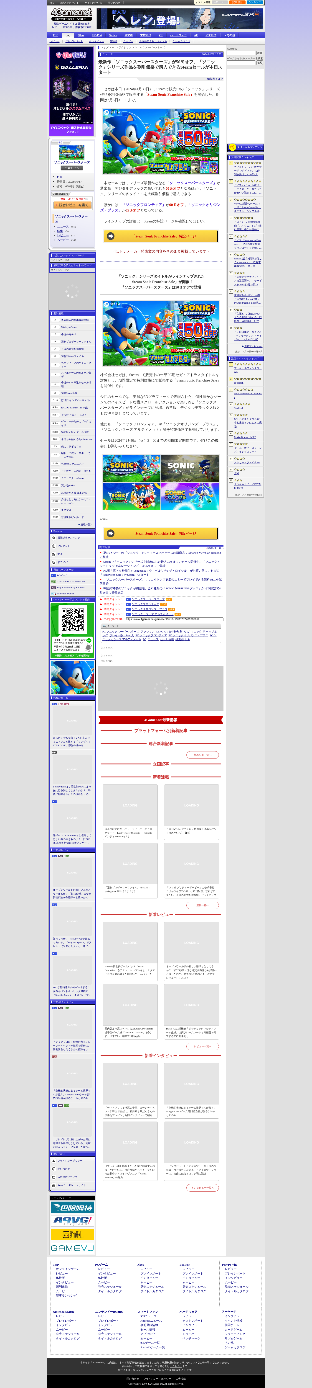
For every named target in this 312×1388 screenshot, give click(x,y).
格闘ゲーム (232, 1325)
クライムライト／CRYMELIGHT (247, 486)
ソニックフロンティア (145, 604)
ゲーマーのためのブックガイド (76, 423)
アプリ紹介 (147, 1334)
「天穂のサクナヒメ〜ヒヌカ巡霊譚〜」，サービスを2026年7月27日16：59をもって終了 (248, 281)
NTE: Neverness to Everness (248, 395)
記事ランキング (66, 1295)
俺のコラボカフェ (71, 446)
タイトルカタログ (110, 1291)
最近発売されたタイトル (153, 41)
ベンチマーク (191, 1338)
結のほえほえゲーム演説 (75, 432)
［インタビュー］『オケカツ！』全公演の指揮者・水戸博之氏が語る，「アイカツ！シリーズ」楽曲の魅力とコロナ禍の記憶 (191, 1170)
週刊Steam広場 (69, 393)
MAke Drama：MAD (245, 437)
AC (196, 35)
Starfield (238, 408)
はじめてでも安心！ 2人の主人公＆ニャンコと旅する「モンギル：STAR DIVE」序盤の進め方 (72, 741)
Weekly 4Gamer (69, 327)
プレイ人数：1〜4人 (121, 635)
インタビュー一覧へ (202, 1187)
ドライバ (63, 562)
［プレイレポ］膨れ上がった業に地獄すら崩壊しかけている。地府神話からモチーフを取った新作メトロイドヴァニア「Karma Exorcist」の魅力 (72, 1143)
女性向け (145, 35)
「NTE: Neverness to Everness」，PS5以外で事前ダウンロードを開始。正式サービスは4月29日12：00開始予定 (248, 244)
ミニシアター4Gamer (72, 478)
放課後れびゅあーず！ (73, 517)
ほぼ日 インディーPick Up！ (77, 400)
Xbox (81, 35)
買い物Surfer (68, 485)
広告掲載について (68, 1176)
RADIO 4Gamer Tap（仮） (75, 407)
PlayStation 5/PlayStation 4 (71, 587)
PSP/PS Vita (229, 1264)
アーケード (229, 1311)
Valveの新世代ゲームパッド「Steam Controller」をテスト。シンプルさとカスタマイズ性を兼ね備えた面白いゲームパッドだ (130, 970)
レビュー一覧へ (202, 1046)
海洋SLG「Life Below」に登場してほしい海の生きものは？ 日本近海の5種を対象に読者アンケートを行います (72, 839)
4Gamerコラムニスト (72, 463)
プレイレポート (74, 41)
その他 (229, 1342)
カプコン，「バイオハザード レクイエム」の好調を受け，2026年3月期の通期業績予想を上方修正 (248, 170)
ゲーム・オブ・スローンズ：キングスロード (248, 449)
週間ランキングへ (253, 346)
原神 (236, 473)
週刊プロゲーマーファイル (76, 341)
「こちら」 (176, 1366)
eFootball (239, 382)
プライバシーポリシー (70, 1160)
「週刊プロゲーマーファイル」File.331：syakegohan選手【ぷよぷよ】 (127, 889)
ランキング (255, 2)
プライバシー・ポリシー (157, 1378)
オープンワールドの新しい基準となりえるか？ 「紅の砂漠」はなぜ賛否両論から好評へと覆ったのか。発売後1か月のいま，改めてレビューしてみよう (72, 893)
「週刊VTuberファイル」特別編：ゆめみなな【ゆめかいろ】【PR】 (191, 831)
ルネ (182, 639)
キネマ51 (66, 509)
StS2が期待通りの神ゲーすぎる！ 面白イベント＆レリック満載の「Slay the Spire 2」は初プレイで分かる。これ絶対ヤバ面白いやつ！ (72, 991)
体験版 (113, 41)
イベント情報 (233, 1320)
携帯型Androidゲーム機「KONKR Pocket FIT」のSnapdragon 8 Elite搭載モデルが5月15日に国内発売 (247, 299)
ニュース (63, 226)
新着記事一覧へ (202, 754)
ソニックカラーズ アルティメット (153, 614)
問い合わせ (114, 2)
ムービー (128, 41)
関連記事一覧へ (215, 548)
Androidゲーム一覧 (152, 1347)
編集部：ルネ (215, 78)
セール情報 (167, 639)
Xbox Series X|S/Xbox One (71, 581)
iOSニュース (148, 1316)
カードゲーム (233, 1329)
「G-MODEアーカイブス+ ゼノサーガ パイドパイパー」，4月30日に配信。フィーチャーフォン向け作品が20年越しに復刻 (248, 335)
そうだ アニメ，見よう (74, 414)
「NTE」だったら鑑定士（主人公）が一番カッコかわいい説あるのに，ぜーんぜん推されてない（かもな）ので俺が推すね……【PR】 (248, 189)
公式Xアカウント (69, 2)
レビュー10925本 (62, 27)
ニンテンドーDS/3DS (109, 1311)
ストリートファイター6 (247, 462)
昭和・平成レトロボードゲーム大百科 (76, 455)
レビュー (55, 41)
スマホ (128, 35)
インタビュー (96, 41)
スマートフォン (147, 1311)
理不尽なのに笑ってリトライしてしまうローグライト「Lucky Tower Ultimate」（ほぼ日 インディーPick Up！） (130, 833)
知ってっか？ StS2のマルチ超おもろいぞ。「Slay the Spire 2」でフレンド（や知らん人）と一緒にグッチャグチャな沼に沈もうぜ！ (72, 942)
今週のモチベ (68, 334)
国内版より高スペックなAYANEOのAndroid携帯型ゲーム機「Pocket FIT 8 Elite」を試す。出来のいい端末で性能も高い (129, 1032)
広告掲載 (181, 1378)
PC (68, 35)
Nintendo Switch (65, 593)
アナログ (210, 35)
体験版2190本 (83, 27)
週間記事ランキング (69, 537)
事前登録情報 (149, 1325)
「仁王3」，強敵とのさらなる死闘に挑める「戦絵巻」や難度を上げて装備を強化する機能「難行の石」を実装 (248, 317)
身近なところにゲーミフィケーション (76, 501)
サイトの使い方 (93, 2)
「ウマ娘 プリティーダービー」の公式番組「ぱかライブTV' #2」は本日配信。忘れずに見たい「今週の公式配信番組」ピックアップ (191, 891)
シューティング (235, 1334)
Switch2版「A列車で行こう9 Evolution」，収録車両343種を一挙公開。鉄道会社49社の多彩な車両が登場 (248, 262)
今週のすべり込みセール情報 (76, 384)
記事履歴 (237, 2)
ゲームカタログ (181, 41)
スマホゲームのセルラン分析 (76, 374)
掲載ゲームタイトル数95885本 (71, 23)
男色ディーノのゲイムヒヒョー (76, 364)
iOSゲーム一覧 (150, 1342)
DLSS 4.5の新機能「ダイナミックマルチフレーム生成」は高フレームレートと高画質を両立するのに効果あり (191, 1032)
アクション (148, 631)
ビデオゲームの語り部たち (76, 471)
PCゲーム (62, 575)
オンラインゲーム (68, 1269)
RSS (52, 2)
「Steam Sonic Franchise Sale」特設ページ (164, 236)
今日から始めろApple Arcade (77, 439)
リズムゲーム (233, 1338)
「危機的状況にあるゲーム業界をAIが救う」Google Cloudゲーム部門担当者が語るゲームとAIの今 (72, 1094)
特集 (60, 231)
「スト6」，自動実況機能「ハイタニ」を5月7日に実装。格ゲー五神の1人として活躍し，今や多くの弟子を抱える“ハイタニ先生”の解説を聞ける (248, 225)
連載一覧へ (87, 524)
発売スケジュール (110, 1286)
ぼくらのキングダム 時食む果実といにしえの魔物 (248, 423)
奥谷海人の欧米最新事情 (75, 319)
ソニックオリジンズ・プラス (149, 609)
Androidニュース (151, 1320)
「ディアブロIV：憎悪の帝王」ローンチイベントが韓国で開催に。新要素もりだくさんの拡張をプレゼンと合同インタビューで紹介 (72, 1045)
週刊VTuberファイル (72, 356)
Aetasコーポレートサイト (72, 1185)
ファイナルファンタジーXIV (248, 370)
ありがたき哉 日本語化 (74, 492)
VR (160, 35)
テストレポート (193, 1320)
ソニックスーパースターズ (72, 162)
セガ (59, 176)
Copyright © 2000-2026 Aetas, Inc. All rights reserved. (155, 1383)
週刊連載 (62, 1286)
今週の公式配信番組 (72, 349)
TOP (55, 35)
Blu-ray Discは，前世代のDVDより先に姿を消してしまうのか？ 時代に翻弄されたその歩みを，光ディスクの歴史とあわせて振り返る (72, 790)
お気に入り (219, 2)
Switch (113, 35)
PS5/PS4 (96, 35)
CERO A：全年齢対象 (169, 631)
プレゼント (64, 545)
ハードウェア (178, 35)
